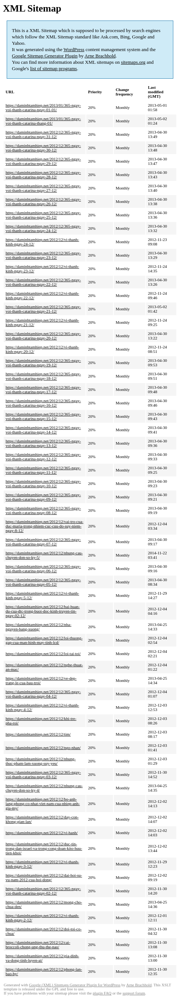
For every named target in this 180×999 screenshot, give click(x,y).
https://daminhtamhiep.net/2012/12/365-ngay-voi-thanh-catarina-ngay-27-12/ (43, 188)
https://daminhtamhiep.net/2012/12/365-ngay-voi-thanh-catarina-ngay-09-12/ (43, 496)
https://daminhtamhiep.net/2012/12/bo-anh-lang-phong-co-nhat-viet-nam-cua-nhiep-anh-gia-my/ (43, 803)
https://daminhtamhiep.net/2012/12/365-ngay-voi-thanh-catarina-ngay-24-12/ (43, 228)
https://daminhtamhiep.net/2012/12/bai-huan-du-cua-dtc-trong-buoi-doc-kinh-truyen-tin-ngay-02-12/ (43, 611)
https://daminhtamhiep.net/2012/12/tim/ (38, 734)
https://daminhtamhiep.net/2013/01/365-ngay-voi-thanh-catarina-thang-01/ (43, 120)
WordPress (74, 49)
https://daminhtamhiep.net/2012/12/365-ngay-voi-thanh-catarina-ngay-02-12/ (43, 890)
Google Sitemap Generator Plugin (45, 56)
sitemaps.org (133, 62)
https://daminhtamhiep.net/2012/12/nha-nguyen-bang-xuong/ (38, 626)
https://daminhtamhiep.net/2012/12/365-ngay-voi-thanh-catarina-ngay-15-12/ (43, 416)
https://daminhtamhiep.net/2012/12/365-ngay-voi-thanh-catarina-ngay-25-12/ (43, 214)
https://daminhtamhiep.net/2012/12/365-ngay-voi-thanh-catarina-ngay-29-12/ (43, 161)
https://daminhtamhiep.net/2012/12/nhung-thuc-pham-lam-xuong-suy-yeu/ (41, 761)
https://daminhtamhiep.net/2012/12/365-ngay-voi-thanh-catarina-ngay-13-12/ (43, 443)
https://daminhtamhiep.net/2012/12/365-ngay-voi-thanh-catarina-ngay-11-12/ (43, 470)
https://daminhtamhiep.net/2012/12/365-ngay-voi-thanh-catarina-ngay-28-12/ (43, 174)
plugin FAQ (102, 993)
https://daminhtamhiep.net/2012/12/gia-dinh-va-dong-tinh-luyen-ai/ (42, 957)
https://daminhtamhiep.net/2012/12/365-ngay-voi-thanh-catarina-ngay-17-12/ (43, 389)
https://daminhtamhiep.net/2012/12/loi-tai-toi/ (43, 653)
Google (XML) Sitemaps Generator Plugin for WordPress (74, 985)
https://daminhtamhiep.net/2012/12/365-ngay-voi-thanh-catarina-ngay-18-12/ (43, 376)
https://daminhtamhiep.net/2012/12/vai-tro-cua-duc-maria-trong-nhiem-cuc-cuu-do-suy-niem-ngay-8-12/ (44, 526)
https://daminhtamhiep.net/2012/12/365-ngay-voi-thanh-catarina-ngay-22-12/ (43, 282)
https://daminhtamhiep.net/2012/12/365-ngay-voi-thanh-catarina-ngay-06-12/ (43, 568)
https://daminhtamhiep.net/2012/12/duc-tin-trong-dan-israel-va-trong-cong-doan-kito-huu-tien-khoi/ (44, 848)
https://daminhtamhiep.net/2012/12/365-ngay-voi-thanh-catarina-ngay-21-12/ (43, 308)
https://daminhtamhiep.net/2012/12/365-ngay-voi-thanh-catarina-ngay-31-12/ (43, 134)
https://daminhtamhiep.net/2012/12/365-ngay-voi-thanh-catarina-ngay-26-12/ (43, 201)
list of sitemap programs (53, 68)
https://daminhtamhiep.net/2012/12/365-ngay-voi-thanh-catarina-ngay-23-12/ (43, 255)
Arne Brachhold (99, 56)
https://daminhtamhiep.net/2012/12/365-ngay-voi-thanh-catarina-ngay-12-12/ (43, 456)
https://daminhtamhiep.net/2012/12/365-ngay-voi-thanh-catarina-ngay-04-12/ (43, 693)
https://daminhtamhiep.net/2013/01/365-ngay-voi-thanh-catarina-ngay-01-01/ (43, 107)
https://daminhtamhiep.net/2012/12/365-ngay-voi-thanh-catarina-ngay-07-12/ (43, 541)
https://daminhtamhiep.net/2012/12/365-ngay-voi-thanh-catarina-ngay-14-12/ (43, 429)
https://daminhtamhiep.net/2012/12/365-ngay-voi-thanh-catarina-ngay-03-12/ (43, 774)
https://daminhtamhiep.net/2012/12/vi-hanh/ (42, 832)
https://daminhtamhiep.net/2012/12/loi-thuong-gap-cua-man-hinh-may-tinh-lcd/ (44, 640)
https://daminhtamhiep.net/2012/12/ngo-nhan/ (43, 747)
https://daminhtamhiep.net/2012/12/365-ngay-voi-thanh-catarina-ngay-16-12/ (43, 402)
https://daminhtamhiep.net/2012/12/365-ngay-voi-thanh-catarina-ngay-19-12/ (43, 362)
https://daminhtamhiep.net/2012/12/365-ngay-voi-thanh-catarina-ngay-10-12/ (43, 483)
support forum (133, 993)
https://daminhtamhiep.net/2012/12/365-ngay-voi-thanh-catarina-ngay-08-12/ (43, 510)
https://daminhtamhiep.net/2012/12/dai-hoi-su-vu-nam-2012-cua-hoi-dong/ (44, 877)
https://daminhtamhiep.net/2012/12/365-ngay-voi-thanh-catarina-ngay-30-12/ (43, 147)
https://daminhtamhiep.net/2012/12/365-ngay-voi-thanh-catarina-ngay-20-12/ (43, 335)
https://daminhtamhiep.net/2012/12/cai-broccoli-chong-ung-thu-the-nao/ (38, 944)
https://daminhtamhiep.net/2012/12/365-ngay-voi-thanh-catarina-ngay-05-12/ (43, 581)
